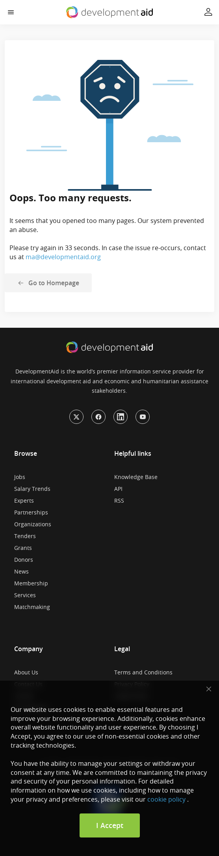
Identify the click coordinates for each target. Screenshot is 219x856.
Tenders (25, 536)
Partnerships (31, 512)
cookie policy (166, 799)
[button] (11, 12)
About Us (26, 672)
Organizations (32, 524)
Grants (23, 547)
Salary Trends (32, 488)
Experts (24, 500)
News (21, 571)
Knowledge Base (136, 477)
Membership (31, 583)
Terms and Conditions (143, 672)
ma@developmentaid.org (63, 257)
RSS (119, 500)
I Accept (109, 825)
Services (25, 595)
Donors (23, 559)
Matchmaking (32, 607)
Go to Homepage (53, 283)
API (118, 488)
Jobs (19, 477)
